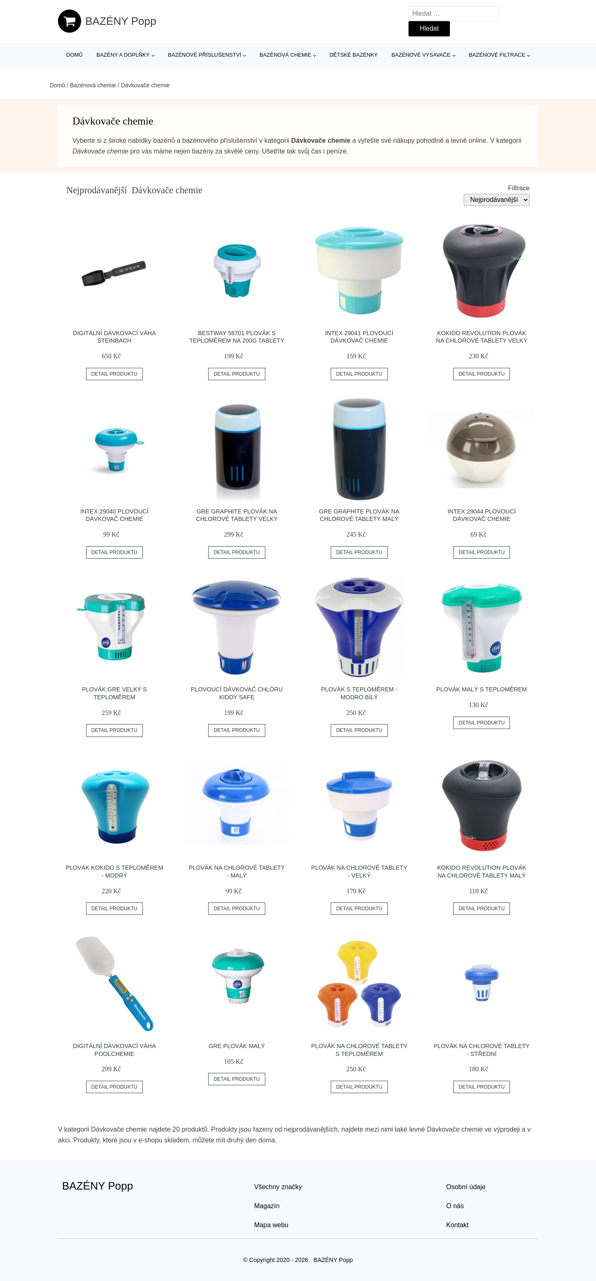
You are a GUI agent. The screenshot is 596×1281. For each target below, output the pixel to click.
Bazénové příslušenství (204, 55)
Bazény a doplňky (122, 55)
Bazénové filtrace (497, 55)
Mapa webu (271, 1224)
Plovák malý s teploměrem (481, 689)
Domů (74, 55)
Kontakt (457, 1224)
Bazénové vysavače (421, 55)
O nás (455, 1205)
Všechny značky (278, 1186)
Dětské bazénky (353, 55)
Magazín (266, 1205)
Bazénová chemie (285, 55)
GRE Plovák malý (237, 1046)
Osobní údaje (465, 1186)
